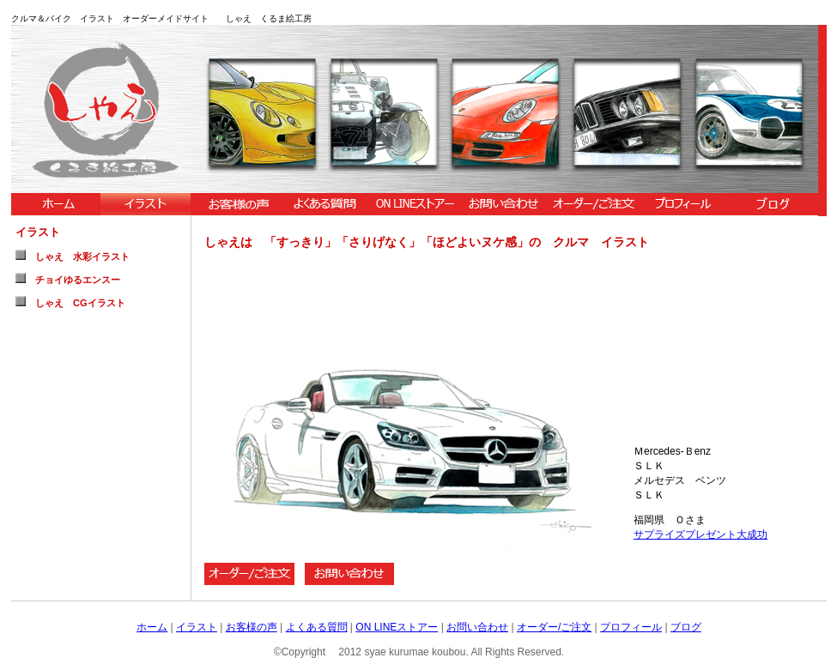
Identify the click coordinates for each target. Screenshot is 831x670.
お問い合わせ (477, 627)
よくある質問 (317, 627)
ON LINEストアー (396, 627)
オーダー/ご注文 (554, 627)
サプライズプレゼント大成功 (700, 534)
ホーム (151, 627)
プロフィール (631, 627)
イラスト (196, 627)
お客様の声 (251, 627)
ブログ (685, 627)
